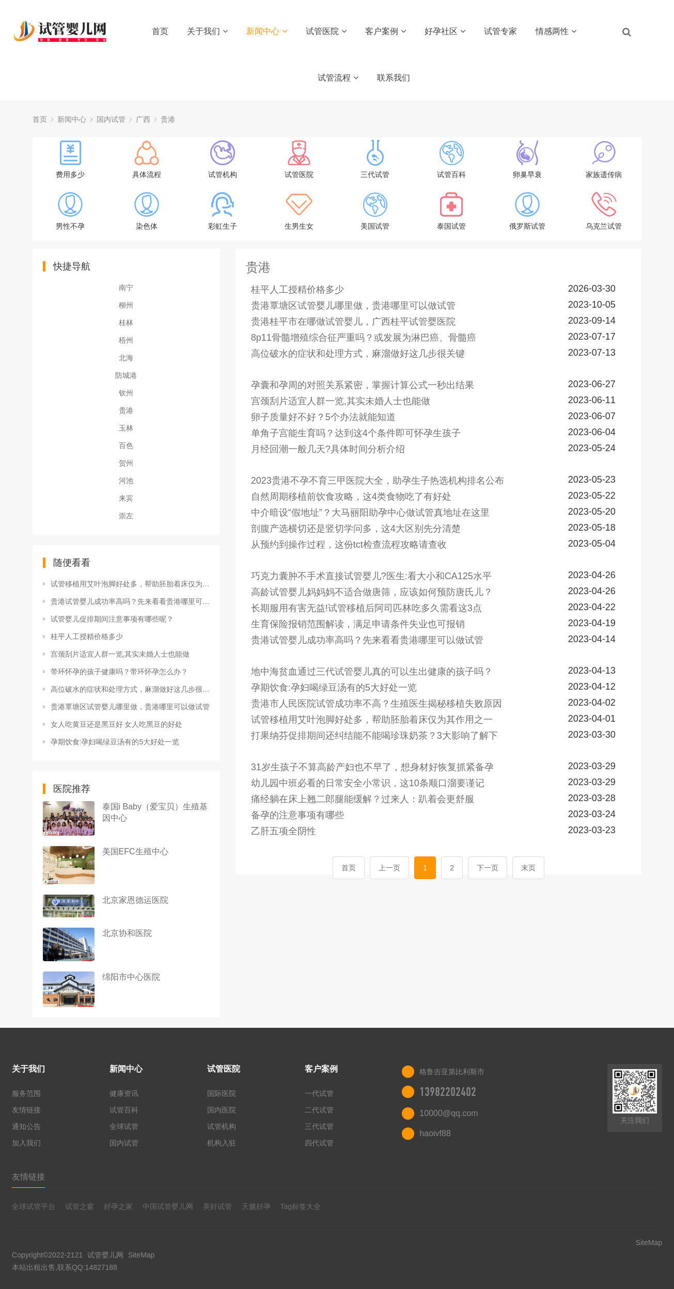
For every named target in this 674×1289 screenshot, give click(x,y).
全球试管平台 (33, 1206)
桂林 (126, 323)
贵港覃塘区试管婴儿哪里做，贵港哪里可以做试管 (130, 707)
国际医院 (221, 1093)
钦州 (126, 393)
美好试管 (217, 1206)
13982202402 (447, 1092)
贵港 (168, 119)
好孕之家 (118, 1206)
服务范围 (26, 1093)
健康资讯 (123, 1093)
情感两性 (556, 31)
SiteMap (141, 1255)
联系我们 (393, 77)
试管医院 (326, 31)
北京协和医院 (127, 933)
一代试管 (319, 1093)
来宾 (126, 498)
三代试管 (319, 1126)
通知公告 (26, 1126)
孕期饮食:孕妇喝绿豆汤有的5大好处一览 (115, 742)
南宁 (126, 287)
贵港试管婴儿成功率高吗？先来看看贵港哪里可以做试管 (130, 601)
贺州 (126, 463)
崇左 (126, 516)
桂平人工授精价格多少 (87, 636)
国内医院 (221, 1110)
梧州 (126, 340)
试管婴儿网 (105, 1255)
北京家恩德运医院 (135, 900)
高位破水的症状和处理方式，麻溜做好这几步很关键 (130, 689)
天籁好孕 (256, 1206)
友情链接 (26, 1110)
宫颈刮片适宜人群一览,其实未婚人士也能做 (120, 654)
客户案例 (385, 31)
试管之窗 (79, 1206)
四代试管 (319, 1143)
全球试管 (123, 1126)
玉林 (126, 428)
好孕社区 (445, 31)
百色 (126, 445)
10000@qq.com (448, 1113)
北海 (126, 358)
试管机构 (221, 1126)
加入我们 (26, 1143)
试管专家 (500, 31)
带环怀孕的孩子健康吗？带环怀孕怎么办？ (119, 671)
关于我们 (207, 31)
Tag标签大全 (300, 1206)
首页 (160, 31)
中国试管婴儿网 (168, 1206)
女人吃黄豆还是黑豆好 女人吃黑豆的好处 (117, 724)
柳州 (126, 305)
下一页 (487, 868)
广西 (143, 119)
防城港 (126, 375)
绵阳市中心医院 (131, 977)
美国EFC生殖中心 (135, 851)
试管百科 (123, 1110)
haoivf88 (435, 1133)
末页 (528, 868)
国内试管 (111, 119)
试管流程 (338, 77)
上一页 (389, 868)
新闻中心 (266, 31)
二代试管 (319, 1110)
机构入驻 (221, 1143)
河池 (126, 480)
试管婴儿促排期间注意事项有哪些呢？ (112, 619)
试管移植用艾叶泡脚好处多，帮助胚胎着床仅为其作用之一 (130, 584)
